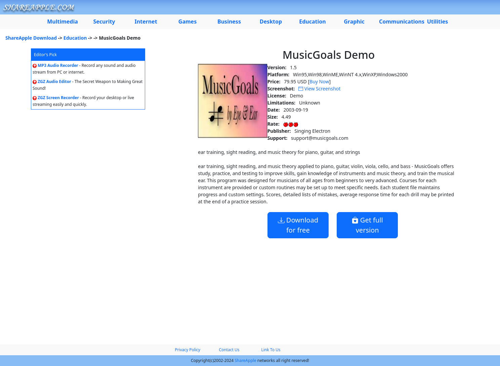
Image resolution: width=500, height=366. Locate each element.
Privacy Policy (187, 350)
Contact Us (229, 350)
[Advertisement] (250, 289)
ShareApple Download (31, 38)
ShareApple (245, 360)
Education (75, 38)
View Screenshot (319, 88)
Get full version (367, 225)
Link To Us (270, 350)
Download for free (298, 225)
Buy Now (319, 81)
